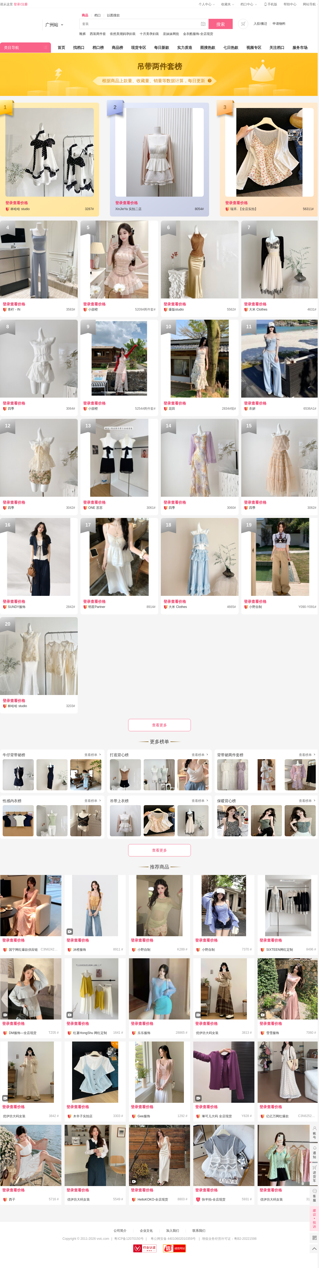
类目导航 (11, 47)
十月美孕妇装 (149, 34)
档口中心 (248, 4)
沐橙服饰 (79, 950)
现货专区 (138, 47)
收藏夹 (227, 4)
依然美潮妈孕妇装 (123, 34)
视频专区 (253, 47)
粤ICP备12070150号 (128, 1239)
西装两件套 (98, 34)
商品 (85, 15)
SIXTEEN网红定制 (279, 950)
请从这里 (14, 4)
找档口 (78, 47)
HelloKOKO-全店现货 (153, 1199)
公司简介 (120, 1231)
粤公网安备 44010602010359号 (173, 1239)
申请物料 (279, 24)
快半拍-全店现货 (213, 1199)
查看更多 (159, 850)
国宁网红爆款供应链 (23, 950)
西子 (12, 1199)
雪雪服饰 (272, 1033)
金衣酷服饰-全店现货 (198, 34)
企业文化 (146, 1231)
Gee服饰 (144, 1116)
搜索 (220, 24)
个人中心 (207, 4)
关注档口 (276, 47)
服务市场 (299, 47)
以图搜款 (113, 15)
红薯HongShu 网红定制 (90, 1033)
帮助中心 (290, 4)
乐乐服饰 (144, 1033)
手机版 (270, 4)
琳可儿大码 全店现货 (217, 1116)
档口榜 (98, 47)
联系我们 (198, 1231)
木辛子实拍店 (82, 1116)
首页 (61, 47)
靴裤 (82, 34)
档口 (97, 15)
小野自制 (144, 950)
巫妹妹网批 (171, 34)
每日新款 (161, 47)
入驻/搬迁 (260, 24)
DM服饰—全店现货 (22, 1033)
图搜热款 (207, 47)
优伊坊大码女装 (207, 1033)
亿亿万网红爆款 (277, 1116)
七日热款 (230, 47)
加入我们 (172, 1231)
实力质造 (184, 47)
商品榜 (117, 47)
